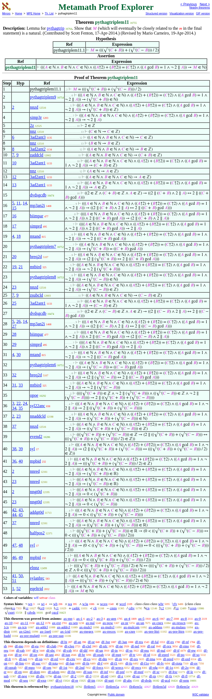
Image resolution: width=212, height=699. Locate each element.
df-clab (51, 646)
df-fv (160, 663)
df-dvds (146, 680)
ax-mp (68, 619)
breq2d (36, 256)
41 (14, 575)
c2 (162, 608)
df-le (190, 672)
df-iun (66, 655)
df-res (134, 659)
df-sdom (53, 672)
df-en (18, 672)
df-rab (20, 650)
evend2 (36, 436)
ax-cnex (157, 623)
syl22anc (37, 405)
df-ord (185, 659)
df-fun (70, 663)
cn (147, 608)
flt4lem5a (112, 687)
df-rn (118, 659)
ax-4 (127, 619)
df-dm (102, 659)
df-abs (127, 680)
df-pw (191, 650)
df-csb (67, 650)
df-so (196, 655)
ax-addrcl (63, 627)
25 (14, 303)
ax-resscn (179, 623)
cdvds (31, 612)
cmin (113, 608)
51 (14, 580)
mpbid (35, 461)
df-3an (122, 642)
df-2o (184, 668)
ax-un (140, 623)
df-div (40, 676)
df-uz (136, 676)
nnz (33, 131)
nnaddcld (38, 416)
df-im (91, 680)
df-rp (152, 676)
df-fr (8, 659)
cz (177, 608)
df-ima (150, 659)
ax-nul (90, 623)
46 (14, 557)
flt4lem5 (89, 687)
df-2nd (79, 668)
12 (14, 177)
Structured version (156, 13)
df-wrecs (117, 668)
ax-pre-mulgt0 (30, 636)
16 (14, 216)
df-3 (88, 676)
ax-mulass (179, 627)
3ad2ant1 (38, 163)
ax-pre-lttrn (176, 631)
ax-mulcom (131, 627)
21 (20, 267)
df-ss (129, 650)
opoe (34, 395)
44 (14, 514)
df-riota (177, 663)
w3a (85, 604)
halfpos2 (37, 533)
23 (14, 287)
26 (18, 321)
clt (95, 608)
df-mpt (116, 655)
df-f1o (144, 663)
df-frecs (97, 668)
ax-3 (100, 619)
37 (14, 426)
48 (20, 545)
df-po (180, 655)
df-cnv (70, 659)
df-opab (98, 655)
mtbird (35, 267)
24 (25, 403)
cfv (175, 604)
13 (14, 185)
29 (14, 344)
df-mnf (138, 672)
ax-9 (198, 619)
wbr (161, 604)
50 (20, 575)
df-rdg (153, 668)
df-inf (104, 672)
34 (14, 408)
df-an (77, 642)
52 (18, 588)
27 (14, 326)
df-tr (132, 655)
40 (20, 461)
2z (32, 125)
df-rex (167, 646)
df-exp (41, 680)
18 (18, 236)
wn (30, 604)
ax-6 (155, 619)
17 (14, 226)
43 (20, 510)
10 (14, 163)
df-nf (185, 642)
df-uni (49, 655)
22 (18, 403)
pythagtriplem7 (43, 246)
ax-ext (56, 623)
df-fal (155, 642)
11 (18, 203)
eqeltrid (36, 588)
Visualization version (181, 13)
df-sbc (50, 650)
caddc (76, 608)
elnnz (34, 567)
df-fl (184, 676)
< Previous (188, 4)
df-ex (170, 642)
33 (20, 385)
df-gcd (165, 680)
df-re (74, 680)
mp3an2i (37, 205)
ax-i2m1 (25, 631)
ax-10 (9, 623)
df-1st (63, 668)
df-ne (119, 646)
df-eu (34, 646)
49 (20, 557)
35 (20, 408)
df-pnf (120, 672)
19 (14, 267)
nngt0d (36, 491)
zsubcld (36, 295)
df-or (91, 642)
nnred (35, 471)
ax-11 (24, 623)
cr (27, 608)
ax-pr (124, 623)
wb (55, 604)
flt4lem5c (135, 687)
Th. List (49, 13)
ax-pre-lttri (151, 631)
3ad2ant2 (38, 149)
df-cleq (69, 646)
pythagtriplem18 (62, 687)
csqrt (11, 612)
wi (42, 604)
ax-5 (141, 619)
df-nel (135, 646)
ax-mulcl (85, 627)
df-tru (139, 642)
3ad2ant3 (38, 137)
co (13, 608)
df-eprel (163, 655)
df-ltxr (173, 672)
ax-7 (170, 619)
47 (14, 545)
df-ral (151, 646)
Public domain (116, 694)
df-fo (128, 663)
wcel (122, 604)
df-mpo (30, 668)
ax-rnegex (86, 631)
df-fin (71, 672)
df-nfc (103, 646)
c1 (57, 608)
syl (32, 449)
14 (25, 203)
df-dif (84, 650)
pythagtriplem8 (43, 277)
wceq (103, 604)
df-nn (57, 676)
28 (14, 334)
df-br (81, 655)
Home (18, 13)
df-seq (23, 680)
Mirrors (6, 13)
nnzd (34, 107)
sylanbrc (37, 578)
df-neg (22, 676)
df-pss (144, 650)
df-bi (63, 642)
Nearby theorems (199, 7)
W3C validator (200, 694)
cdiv (131, 608)
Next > (205, 4)
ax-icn (22, 627)
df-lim (19, 663)
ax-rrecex (109, 631)
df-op (33, 655)
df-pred (168, 659)
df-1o (169, 668)
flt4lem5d (159, 687)
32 (14, 375)
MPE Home (33, 13)
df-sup (87, 672)
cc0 (42, 608)
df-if (176, 650)
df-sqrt (109, 680)
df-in (114, 650)
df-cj (59, 680)
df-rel (54, 659)
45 (20, 514)
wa (70, 604)
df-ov (194, 663)
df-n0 (104, 676)
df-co (86, 659)
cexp (193, 608)
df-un (99, 650)
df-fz (168, 676)
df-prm (184, 680)
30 (18, 354)
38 (14, 449)
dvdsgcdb (38, 195)
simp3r (36, 117)
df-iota (53, 663)
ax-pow (108, 623)
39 (20, 449)
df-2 (73, 676)
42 (14, 510)
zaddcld (36, 155)
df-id (146, 655)
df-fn (85, 663)
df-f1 (113, 663)
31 (14, 385)
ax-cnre (130, 631)
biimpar (36, 216)
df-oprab (11, 668)
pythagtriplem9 (43, 97)
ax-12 (40, 623)
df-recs (136, 668)
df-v (35, 650)
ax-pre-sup (56, 636)
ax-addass (155, 627)
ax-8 (184, 619)
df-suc (36, 663)
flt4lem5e (183, 687)
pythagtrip (55, 28)
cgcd (55, 612)
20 (14, 256)
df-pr (18, 655)
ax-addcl (42, 627)
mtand (35, 236)
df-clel (86, 646)
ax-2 (89, 619)
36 (14, 461)
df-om (47, 668)
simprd (36, 226)
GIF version (203, 13)
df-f (100, 663)
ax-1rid (65, 631)
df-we (23, 659)
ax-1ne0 (45, 631)
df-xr (156, 672)
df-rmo (184, 646)
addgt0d (37, 512)
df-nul (161, 650)
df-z (120, 676)
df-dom (35, 672)
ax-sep (73, 623)
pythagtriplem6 (43, 364)
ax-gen (111, 619)
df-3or (105, 642)
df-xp (39, 659)
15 (14, 208)
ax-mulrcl (107, 627)
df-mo (19, 646)
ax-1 (79, 619)
